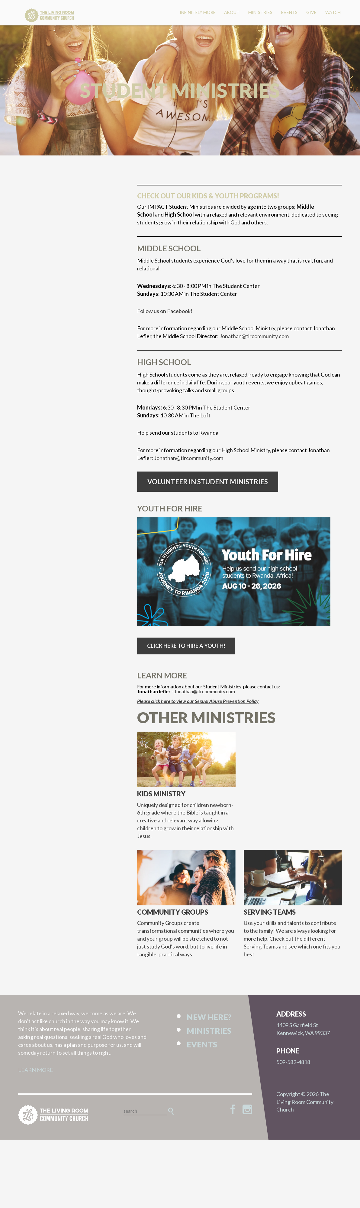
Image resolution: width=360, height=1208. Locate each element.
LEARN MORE (35, 1069)
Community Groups (172, 920)
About (231, 12)
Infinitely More (198, 12)
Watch (333, 12)
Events (289, 12)
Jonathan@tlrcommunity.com (254, 344)
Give (311, 12)
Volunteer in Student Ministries (207, 489)
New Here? (209, 1017)
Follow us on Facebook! (164, 318)
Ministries (260, 12)
